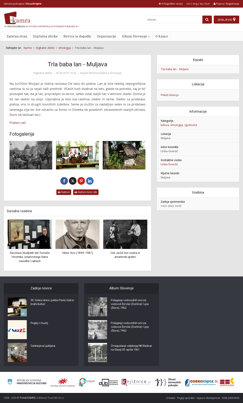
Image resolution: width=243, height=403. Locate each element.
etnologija (176, 125)
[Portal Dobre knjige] (201, 382)
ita (201, 3)
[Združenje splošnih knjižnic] (227, 382)
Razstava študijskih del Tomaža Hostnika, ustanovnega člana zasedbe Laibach (30, 257)
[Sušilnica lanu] (124, 155)
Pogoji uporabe (186, 398)
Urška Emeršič (169, 164)
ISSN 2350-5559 (230, 398)
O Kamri (161, 36)
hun (207, 3)
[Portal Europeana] (87, 382)
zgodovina (190, 125)
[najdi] (207, 20)
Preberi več (17, 122)
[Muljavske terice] (77, 155)
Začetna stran (17, 36)
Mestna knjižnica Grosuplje (105, 73)
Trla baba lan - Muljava (175, 69)
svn (188, 3)
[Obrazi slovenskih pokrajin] (168, 382)
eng (195, 3)
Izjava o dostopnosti (208, 398)
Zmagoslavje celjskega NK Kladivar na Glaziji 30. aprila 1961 (131, 347)
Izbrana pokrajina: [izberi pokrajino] (22, 3)
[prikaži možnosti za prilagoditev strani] (171, 3)
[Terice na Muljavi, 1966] (30, 155)
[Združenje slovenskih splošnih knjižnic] (136, 382)
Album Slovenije (134, 36)
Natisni (64, 192)
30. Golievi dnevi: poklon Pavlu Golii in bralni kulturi (52, 302)
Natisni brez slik (86, 192)
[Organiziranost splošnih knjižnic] (63, 382)
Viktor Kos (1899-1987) (77, 253)
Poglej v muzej (39, 323)
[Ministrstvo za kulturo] (26, 382)
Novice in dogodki (77, 36)
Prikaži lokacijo (170, 95)
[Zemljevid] (226, 20)
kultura (165, 125)
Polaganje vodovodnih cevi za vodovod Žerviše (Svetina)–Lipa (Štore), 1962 (130, 304)
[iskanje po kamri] (173, 20)
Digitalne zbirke (45, 36)
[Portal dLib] (108, 382)
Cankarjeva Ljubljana (43, 345)
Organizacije (106, 36)
